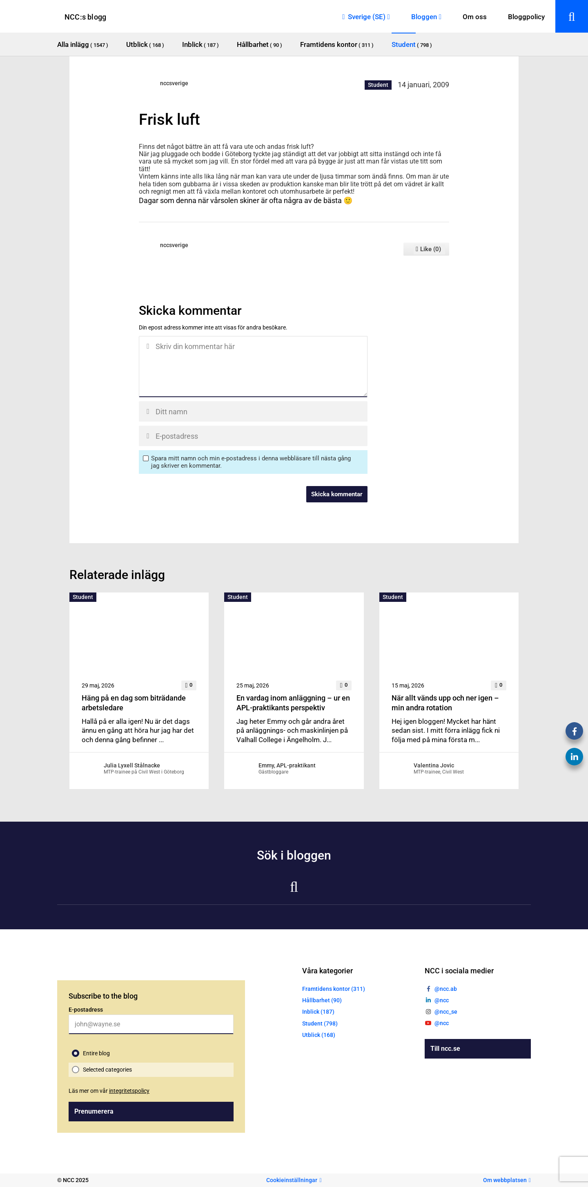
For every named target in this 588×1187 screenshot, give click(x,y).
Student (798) (320, 1023)
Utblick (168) (318, 1035)
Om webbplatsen (505, 1180)
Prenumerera (94, 1111)
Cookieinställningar (291, 1180)
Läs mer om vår (109, 1091)
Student (378, 85)
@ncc (441, 1000)
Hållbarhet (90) (322, 1000)
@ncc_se (445, 1011)
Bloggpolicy (526, 17)
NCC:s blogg (85, 17)
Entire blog (96, 1053)
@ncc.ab (445, 989)
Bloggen (424, 17)
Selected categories (107, 1069)
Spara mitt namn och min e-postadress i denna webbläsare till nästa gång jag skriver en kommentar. (251, 462)
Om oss (475, 17)
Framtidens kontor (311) (333, 989)
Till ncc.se (445, 1048)
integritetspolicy (129, 1091)
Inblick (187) (318, 1011)
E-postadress (86, 1009)
